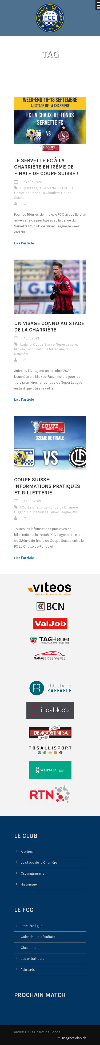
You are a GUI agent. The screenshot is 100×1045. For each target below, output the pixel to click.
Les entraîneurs (32, 959)
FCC (65, 188)
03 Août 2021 (31, 501)
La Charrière (51, 193)
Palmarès (28, 970)
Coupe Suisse (44, 344)
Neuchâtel (22, 354)
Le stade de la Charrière (39, 862)
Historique (29, 884)
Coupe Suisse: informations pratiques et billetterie (47, 486)
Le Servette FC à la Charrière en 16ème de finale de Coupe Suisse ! (46, 167)
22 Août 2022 (31, 182)
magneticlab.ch (74, 1038)
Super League (30, 188)
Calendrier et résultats (38, 937)
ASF (75, 512)
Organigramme (32, 873)
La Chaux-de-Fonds (43, 507)
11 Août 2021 (30, 338)
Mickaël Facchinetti (28, 349)
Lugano (26, 344)
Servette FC (52, 188)
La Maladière (54, 349)
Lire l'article (24, 243)
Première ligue (31, 926)
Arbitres (27, 852)
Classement (30, 948)
